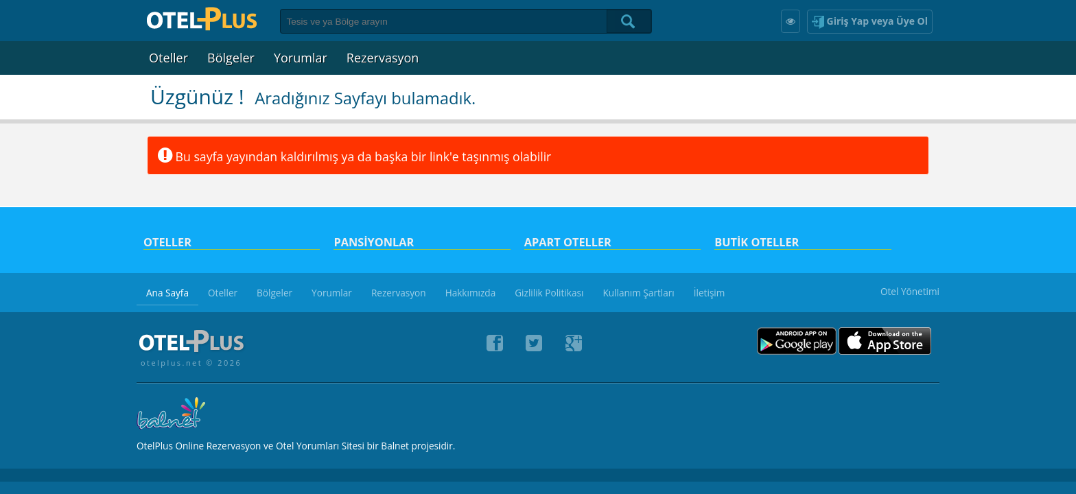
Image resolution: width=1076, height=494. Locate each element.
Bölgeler (231, 57)
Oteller (168, 57)
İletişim (709, 292)
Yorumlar (300, 57)
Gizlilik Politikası (549, 292)
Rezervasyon (383, 57)
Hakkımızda (470, 292)
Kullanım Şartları (638, 292)
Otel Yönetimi (909, 291)
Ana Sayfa (167, 292)
